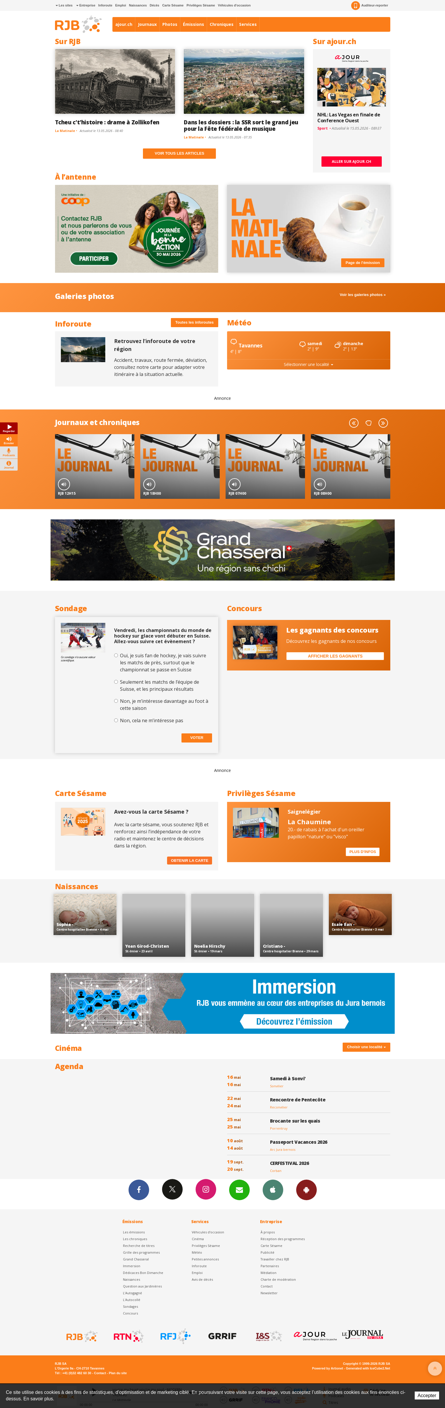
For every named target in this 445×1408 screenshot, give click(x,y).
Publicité (267, 1252)
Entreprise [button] (85, 5)
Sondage (71, 608)
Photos (169, 24)
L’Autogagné (132, 1293)
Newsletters (239, 1190)
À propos (268, 1232)
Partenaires (270, 1266)
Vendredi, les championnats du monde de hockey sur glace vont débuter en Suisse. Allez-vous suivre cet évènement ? (162, 636)
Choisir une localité (366, 1047)
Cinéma (198, 1239)
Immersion (131, 1266)
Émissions (193, 24)
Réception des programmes (283, 1239)
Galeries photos (84, 296)
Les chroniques (135, 1239)
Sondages (130, 1306)
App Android (306, 1190)
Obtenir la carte (189, 860)
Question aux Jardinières (142, 1286)
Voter (197, 737)
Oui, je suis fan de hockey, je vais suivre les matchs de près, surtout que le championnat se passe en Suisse (163, 662)
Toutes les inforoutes (194, 322)
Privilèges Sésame (200, 5)
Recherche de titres (138, 1246)
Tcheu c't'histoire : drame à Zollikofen (107, 122)
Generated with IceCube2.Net (368, 1368)
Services (248, 24)
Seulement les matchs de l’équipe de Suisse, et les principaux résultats (159, 685)
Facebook (139, 1190)
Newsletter (269, 1293)
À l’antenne (75, 177)
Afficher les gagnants (335, 656)
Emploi (120, 5)
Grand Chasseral (136, 1259)
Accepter (427, 1395)
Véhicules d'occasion (234, 5)
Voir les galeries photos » (363, 294)
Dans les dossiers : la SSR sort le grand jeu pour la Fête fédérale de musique (241, 125)
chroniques (119, 422)
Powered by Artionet (327, 1368)
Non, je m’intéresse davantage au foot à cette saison (164, 704)
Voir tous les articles (179, 153)
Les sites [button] (64, 5)
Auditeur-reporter (369, 5)
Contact (267, 1286)
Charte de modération (278, 1279)
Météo (239, 322)
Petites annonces (205, 1259)
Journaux (147, 24)
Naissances (138, 5)
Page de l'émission (363, 262)
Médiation (268, 1273)
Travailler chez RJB (275, 1259)
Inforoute (105, 5)
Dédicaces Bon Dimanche (143, 1273)
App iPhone (273, 1190)
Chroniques (222, 24)
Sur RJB (68, 41)
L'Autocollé (131, 1300)
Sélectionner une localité (308, 364)
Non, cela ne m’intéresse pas (151, 720)
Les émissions (134, 1232)
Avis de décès (202, 1279)
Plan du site (118, 1373)
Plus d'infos (362, 852)
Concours (244, 608)
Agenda (69, 1066)
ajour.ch (123, 24)
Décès (154, 5)
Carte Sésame (173, 5)
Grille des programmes (141, 1252)
